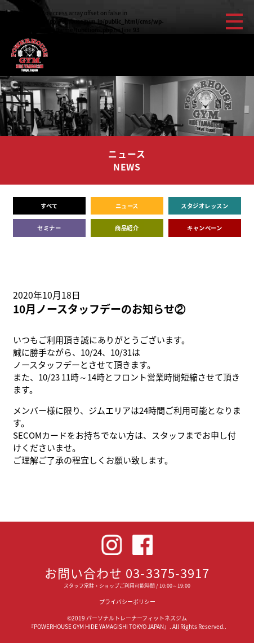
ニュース (127, 206)
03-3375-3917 (168, 572)
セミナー (49, 228)
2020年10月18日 (47, 294)
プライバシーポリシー (127, 601)
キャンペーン (204, 228)
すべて (49, 206)
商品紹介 (127, 228)
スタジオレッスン (204, 206)
